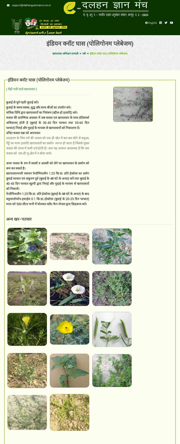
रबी (84, 53)
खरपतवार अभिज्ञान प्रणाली (65, 53)
